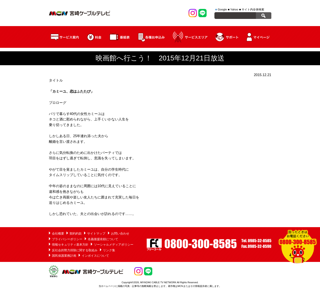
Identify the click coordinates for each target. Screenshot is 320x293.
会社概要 (58, 233)
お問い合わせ (120, 233)
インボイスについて (95, 255)
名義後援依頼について (103, 239)
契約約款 (76, 233)
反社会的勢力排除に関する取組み (75, 250)
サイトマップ (96, 233)
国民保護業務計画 (64, 255)
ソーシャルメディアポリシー (113, 244)
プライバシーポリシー (67, 239)
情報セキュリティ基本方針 (70, 244)
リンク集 (109, 250)
